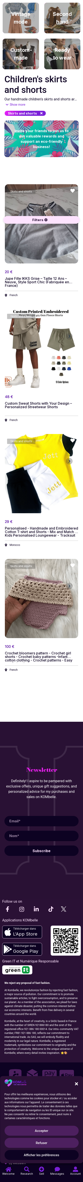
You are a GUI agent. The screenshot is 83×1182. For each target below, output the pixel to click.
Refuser (41, 1143)
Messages (57, 1173)
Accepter (41, 1131)
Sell (41, 1173)
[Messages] (57, 1169)
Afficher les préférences (41, 1155)
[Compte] (75, 1169)
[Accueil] (8, 1169)
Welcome (8, 1173)
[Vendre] (41, 1169)
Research (27, 1173)
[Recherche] (26, 1169)
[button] (25, 113)
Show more (17, 104)
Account (75, 1173)
